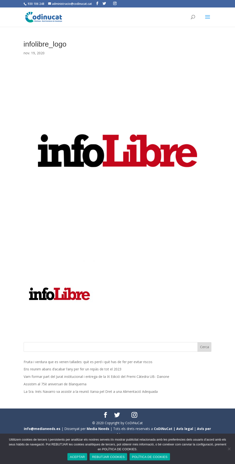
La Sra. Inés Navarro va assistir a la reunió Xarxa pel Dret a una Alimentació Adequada (91, 391)
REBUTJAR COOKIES (108, 457)
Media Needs (98, 428)
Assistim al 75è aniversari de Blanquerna (55, 384)
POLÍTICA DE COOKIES (150, 457)
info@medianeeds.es (42, 428)
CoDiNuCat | (165, 428)
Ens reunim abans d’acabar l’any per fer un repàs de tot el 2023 (72, 369)
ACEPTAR (77, 457)
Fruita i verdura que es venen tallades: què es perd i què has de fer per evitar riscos (88, 362)
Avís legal (184, 428)
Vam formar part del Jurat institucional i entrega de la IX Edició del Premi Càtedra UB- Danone (96, 376)
